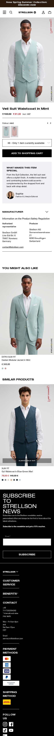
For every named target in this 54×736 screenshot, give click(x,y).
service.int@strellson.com (13, 638)
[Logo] (27, 12)
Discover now (27, 4)
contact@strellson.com (12, 247)
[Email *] (27, 542)
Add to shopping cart (27, 153)
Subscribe (27, 554)
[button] (47, 123)
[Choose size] (27, 143)
